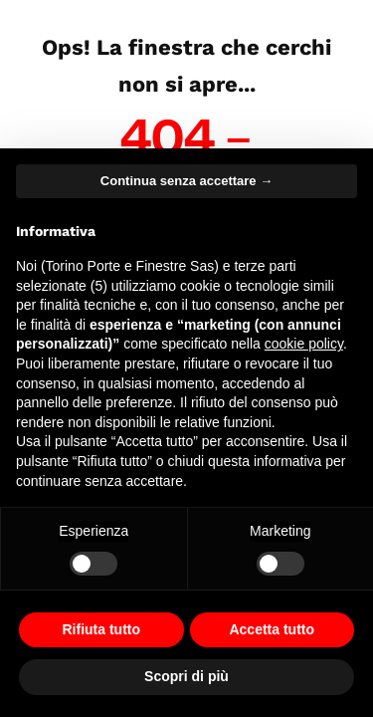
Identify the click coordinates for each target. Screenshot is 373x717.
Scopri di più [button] (186, 676)
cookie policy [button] (304, 344)
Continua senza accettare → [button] (186, 180)
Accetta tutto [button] (271, 629)
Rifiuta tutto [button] (101, 629)
